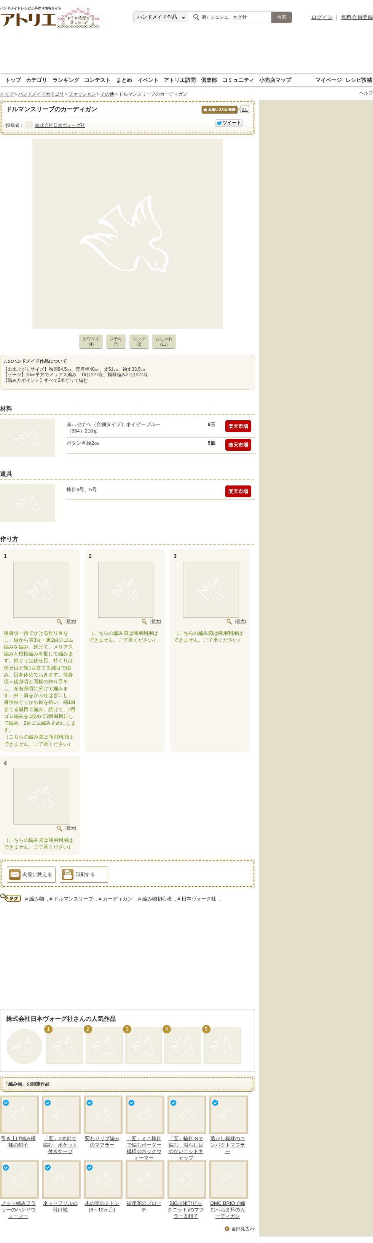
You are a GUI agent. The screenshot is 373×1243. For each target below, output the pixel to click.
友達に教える (30, 876)
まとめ (124, 79)
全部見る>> (243, 1229)
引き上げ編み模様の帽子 (18, 1142)
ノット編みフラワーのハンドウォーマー (18, 1209)
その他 (107, 94)
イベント (148, 79)
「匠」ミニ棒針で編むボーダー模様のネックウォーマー (144, 1148)
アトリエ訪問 (180, 79)
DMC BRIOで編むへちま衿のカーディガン (227, 1209)
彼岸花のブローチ (144, 1206)
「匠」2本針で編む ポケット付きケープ (60, 1145)
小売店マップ (275, 79)
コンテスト (97, 79)
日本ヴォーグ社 (199, 899)
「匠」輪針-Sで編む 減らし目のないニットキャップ (186, 1148)
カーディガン (117, 899)
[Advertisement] (186, 51)
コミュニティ (238, 79)
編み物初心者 (157, 899)
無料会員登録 (357, 17)
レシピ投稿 (359, 79)
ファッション (82, 94)
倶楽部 (209, 79)
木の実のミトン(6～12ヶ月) (102, 1206)
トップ (13, 79)
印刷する (78, 876)
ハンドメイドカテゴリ (41, 94)
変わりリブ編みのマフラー (102, 1142)
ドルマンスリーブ (73, 899)
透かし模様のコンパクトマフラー (227, 1145)
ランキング (66, 79)
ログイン (322, 17)
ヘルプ (366, 93)
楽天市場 (238, 426)
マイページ (328, 79)
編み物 (36, 899)
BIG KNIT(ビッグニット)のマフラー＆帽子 (185, 1209)
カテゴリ (36, 79)
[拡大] (70, 621)
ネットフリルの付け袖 (60, 1206)
